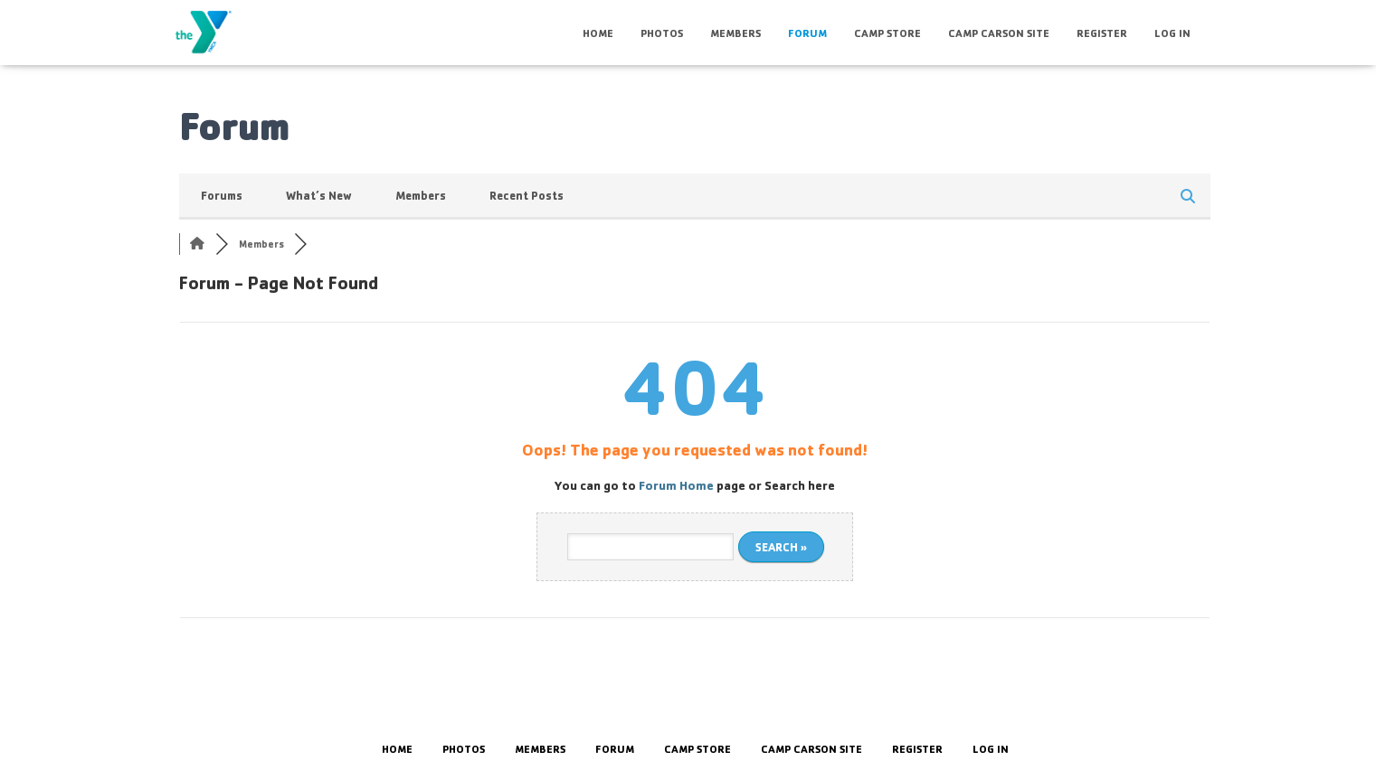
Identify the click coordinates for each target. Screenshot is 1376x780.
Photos (662, 33)
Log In (1172, 33)
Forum (807, 33)
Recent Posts (526, 195)
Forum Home (676, 485)
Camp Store (887, 33)
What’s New (319, 195)
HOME (598, 33)
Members (735, 33)
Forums (221, 195)
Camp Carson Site (998, 33)
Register (1102, 33)
